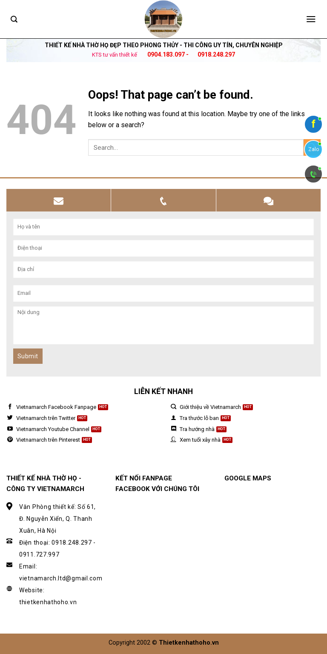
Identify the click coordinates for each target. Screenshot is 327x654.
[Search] (14, 19)
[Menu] (311, 19)
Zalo (313, 149)
